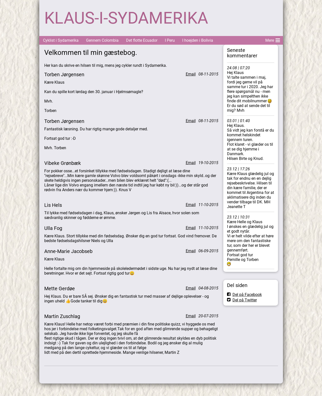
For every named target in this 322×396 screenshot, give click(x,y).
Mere (272, 39)
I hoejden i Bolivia (197, 40)
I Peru (170, 40)
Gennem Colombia (102, 40)
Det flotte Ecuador (141, 40)
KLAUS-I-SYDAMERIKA (126, 18)
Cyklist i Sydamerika (61, 40)
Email (191, 74)
